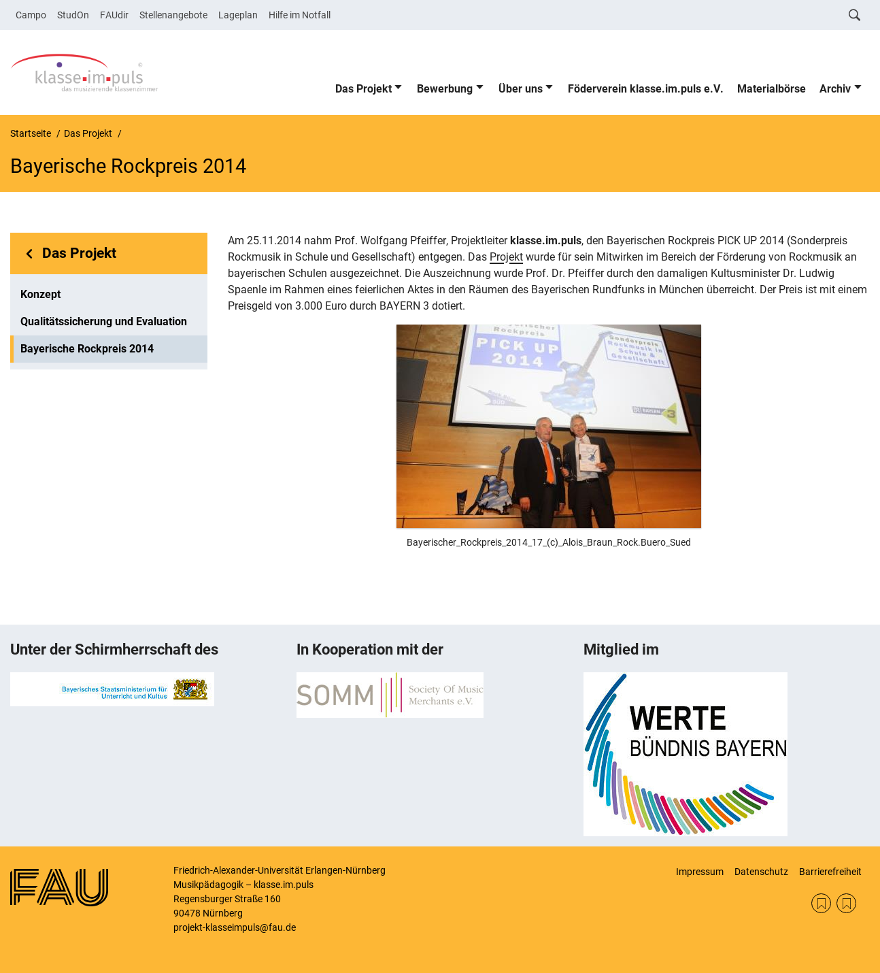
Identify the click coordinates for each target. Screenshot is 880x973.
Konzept (40, 294)
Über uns (520, 88)
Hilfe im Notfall (300, 15)
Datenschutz (761, 871)
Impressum (700, 871)
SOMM (821, 903)
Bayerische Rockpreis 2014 (87, 348)
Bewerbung (445, 88)
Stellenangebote (173, 15)
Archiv (835, 88)
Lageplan (238, 15)
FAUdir (114, 15)
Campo (31, 15)
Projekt (506, 256)
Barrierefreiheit (830, 871)
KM (846, 903)
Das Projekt (363, 88)
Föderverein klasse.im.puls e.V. (646, 88)
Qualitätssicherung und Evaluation (103, 321)
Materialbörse (771, 88)
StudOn (73, 15)
